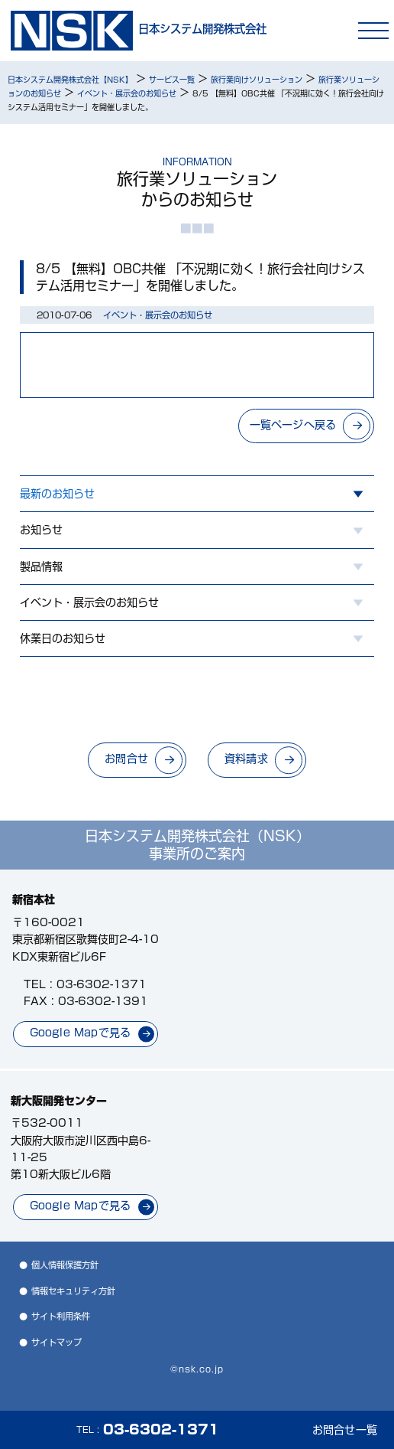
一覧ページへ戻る (293, 424)
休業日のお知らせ (62, 638)
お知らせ (41, 529)
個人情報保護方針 (64, 1265)
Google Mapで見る (80, 1032)
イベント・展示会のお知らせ (89, 602)
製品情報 (41, 566)
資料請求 (246, 758)
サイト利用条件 (60, 1316)
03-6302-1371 (102, 984)
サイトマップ (56, 1342)
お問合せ (126, 758)
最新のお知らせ (57, 493)
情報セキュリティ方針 (73, 1291)
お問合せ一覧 (344, 1430)
